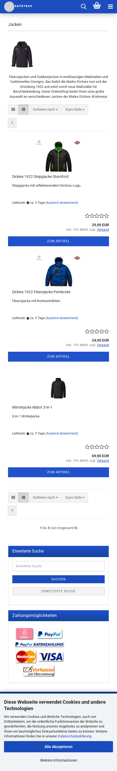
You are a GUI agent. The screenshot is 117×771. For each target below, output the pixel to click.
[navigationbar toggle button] (110, 6)
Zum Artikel (58, 241)
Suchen (58, 579)
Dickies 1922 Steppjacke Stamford (40, 176)
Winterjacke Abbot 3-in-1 (32, 407)
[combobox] (45, 109)
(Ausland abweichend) (62, 203)
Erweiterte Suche (58, 591)
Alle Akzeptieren (58, 747)
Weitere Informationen (58, 760)
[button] (13, 109)
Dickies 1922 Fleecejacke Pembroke (41, 292)
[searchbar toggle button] (83, 6)
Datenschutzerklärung (74, 736)
